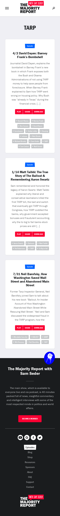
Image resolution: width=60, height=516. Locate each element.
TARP (46, 141)
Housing (45, 131)
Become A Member (30, 418)
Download (38, 111)
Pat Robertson (20, 248)
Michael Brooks (20, 141)
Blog (30, 452)
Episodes (30, 447)
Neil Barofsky (34, 342)
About (30, 472)
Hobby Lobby (32, 131)
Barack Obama (23, 121)
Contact (30, 487)
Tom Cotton (24, 146)
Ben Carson (24, 126)
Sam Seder (35, 141)
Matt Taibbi (43, 243)
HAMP (46, 337)
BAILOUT (35, 337)
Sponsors (30, 467)
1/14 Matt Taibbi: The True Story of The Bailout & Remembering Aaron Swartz (30, 175)
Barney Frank (38, 121)
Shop (30, 457)
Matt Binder (36, 136)
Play (19, 111)
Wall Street (38, 146)
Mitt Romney (19, 342)
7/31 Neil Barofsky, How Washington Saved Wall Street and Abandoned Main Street (30, 279)
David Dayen (37, 126)
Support (30, 482)
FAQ (30, 477)
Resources (30, 462)
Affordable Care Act (20, 337)
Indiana (24, 136)
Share (27, 111)
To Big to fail (43, 248)
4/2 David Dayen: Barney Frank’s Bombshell (30, 55)
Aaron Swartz (18, 243)
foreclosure (18, 131)
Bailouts (31, 243)
